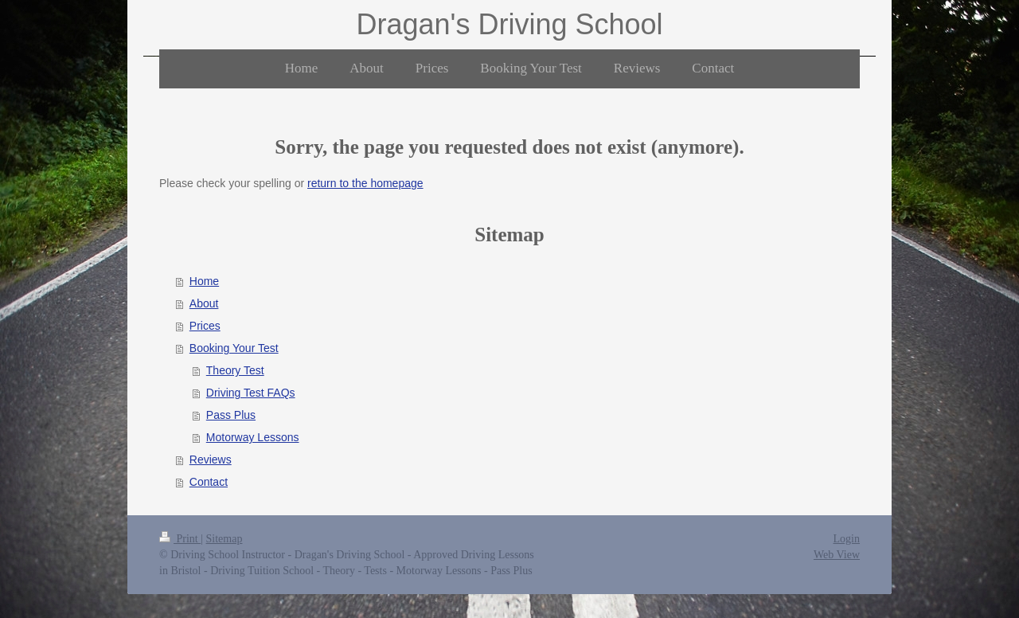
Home (204, 281)
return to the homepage (365, 183)
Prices (205, 325)
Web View (837, 555)
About (204, 303)
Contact (208, 481)
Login (847, 539)
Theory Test (235, 370)
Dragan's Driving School (509, 24)
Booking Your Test (234, 348)
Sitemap (224, 539)
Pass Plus (231, 415)
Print (180, 539)
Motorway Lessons (252, 437)
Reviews (210, 459)
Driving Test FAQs (250, 392)
